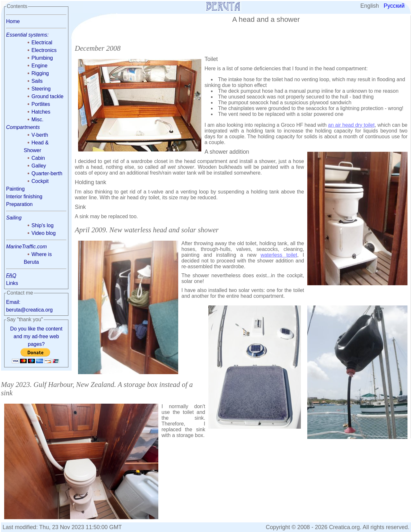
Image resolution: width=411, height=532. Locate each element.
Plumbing (42, 58)
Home (13, 21)
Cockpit (39, 181)
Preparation (19, 204)
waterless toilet (278, 255)
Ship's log (42, 225)
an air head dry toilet (351, 125)
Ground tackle (47, 96)
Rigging (40, 73)
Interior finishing (24, 196)
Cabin (38, 158)
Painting (15, 189)
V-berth (39, 135)
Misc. (37, 119)
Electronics (44, 50)
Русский (394, 6)
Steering (41, 88)
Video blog (43, 233)
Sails (37, 81)
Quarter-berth (46, 173)
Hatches (40, 112)
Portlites (40, 104)
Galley (38, 165)
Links (12, 283)
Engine (39, 65)
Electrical (41, 42)
